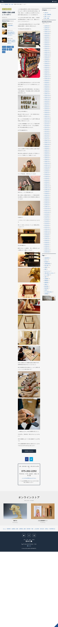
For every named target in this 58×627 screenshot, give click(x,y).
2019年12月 (47, 163)
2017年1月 (46, 227)
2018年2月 (46, 204)
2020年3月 (46, 157)
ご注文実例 (36, 528)
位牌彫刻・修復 (22, 528)
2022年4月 (46, 110)
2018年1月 (46, 206)
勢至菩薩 (46, 288)
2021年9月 (46, 123)
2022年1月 (46, 116)
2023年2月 (46, 91)
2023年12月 (47, 74)
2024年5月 (46, 65)
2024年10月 (47, 56)
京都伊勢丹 (46, 258)
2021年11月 (47, 120)
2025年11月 (47, 31)
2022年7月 (46, 105)
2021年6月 (46, 129)
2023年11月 (47, 76)
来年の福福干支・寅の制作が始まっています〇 (11, 33)
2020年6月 (46, 152)
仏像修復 (46, 278)
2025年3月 (46, 46)
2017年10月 (47, 212)
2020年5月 (46, 153)
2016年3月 (46, 244)
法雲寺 (45, 290)
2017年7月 (46, 217)
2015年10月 (47, 251)
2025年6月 (46, 40)
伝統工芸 (4, 49)
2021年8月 (46, 125)
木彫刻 (45, 267)
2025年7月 (46, 39)
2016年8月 (46, 236)
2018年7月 (46, 195)
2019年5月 (46, 176)
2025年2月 (46, 48)
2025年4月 (46, 44)
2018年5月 (46, 199)
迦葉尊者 (46, 282)
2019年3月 (46, 180)
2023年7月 (46, 84)
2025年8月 (46, 37)
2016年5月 (46, 240)
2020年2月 (46, 159)
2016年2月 (46, 246)
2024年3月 (46, 69)
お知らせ (46, 12)
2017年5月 (46, 221)
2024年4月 (46, 67)
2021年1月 (46, 138)
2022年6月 (46, 106)
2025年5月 (46, 42)
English (54, 1)
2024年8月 (46, 59)
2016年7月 (46, 238)
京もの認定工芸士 (48, 291)
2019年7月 (46, 172)
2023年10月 (47, 78)
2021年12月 (47, 118)
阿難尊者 (46, 280)
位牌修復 (46, 293)
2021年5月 (46, 131)
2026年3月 (46, 25)
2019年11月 (47, 165)
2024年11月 (47, 54)
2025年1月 (46, 50)
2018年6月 (46, 197)
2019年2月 (46, 182)
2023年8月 (46, 82)
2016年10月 (47, 233)
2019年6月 (46, 174)
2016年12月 (47, 229)
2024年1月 (46, 72)
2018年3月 (46, 202)
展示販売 (46, 261)
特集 (32, 528)
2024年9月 (46, 57)
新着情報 (6, 4)
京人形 (3, 52)
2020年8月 (46, 148)
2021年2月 (46, 137)
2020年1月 (46, 161)
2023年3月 (46, 89)
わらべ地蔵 (46, 275)
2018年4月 (46, 201)
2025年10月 (47, 33)
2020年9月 (46, 146)
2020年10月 (47, 144)
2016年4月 (46, 242)
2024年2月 (46, 71)
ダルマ (45, 259)
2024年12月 (47, 52)
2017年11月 (47, 210)
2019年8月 (46, 170)
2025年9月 (46, 35)
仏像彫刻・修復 (14, 528)
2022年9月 (46, 101)
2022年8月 (46, 103)
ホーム (2, 4)
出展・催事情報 (47, 14)
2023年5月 (46, 88)
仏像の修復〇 (10, 25)
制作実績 (28, 528)
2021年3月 (46, 135)
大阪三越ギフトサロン (49, 273)
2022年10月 (47, 99)
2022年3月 (46, 112)
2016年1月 (46, 248)
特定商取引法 (52, 528)
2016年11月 (47, 231)
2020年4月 (46, 155)
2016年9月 (46, 234)
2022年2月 (46, 114)
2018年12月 (47, 185)
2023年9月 (46, 80)
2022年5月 (46, 108)
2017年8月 (46, 216)
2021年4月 (46, 133)
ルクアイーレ (47, 271)
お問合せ (46, 528)
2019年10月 (47, 167)
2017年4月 (46, 223)
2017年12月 (47, 208)
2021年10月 (47, 121)
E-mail (29, 545)
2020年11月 (47, 142)
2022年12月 (47, 95)
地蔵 (45, 269)
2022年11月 (47, 97)
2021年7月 (46, 127)
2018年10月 (47, 189)
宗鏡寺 (45, 284)
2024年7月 (46, 61)
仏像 (45, 276)
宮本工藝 (4, 46)
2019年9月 (46, 169)
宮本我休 (8, 46)
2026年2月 (46, 27)
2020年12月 (47, 140)
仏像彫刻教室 (47, 263)
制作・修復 (11, 4)
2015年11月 (47, 250)
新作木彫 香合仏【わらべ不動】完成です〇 (11, 42)
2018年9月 (46, 191)
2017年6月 (46, 219)
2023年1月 (46, 93)
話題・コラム (47, 16)
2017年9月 (46, 214)
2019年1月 (46, 184)
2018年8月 (46, 193)
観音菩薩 (46, 286)
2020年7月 (46, 150)
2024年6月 (46, 63)
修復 (12, 46)
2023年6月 (46, 86)
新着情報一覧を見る (29, 451)
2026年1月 (46, 29)
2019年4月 (46, 178)
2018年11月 (47, 187)
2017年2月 (46, 225)
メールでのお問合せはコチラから (29, 478)
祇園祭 (10, 49)
